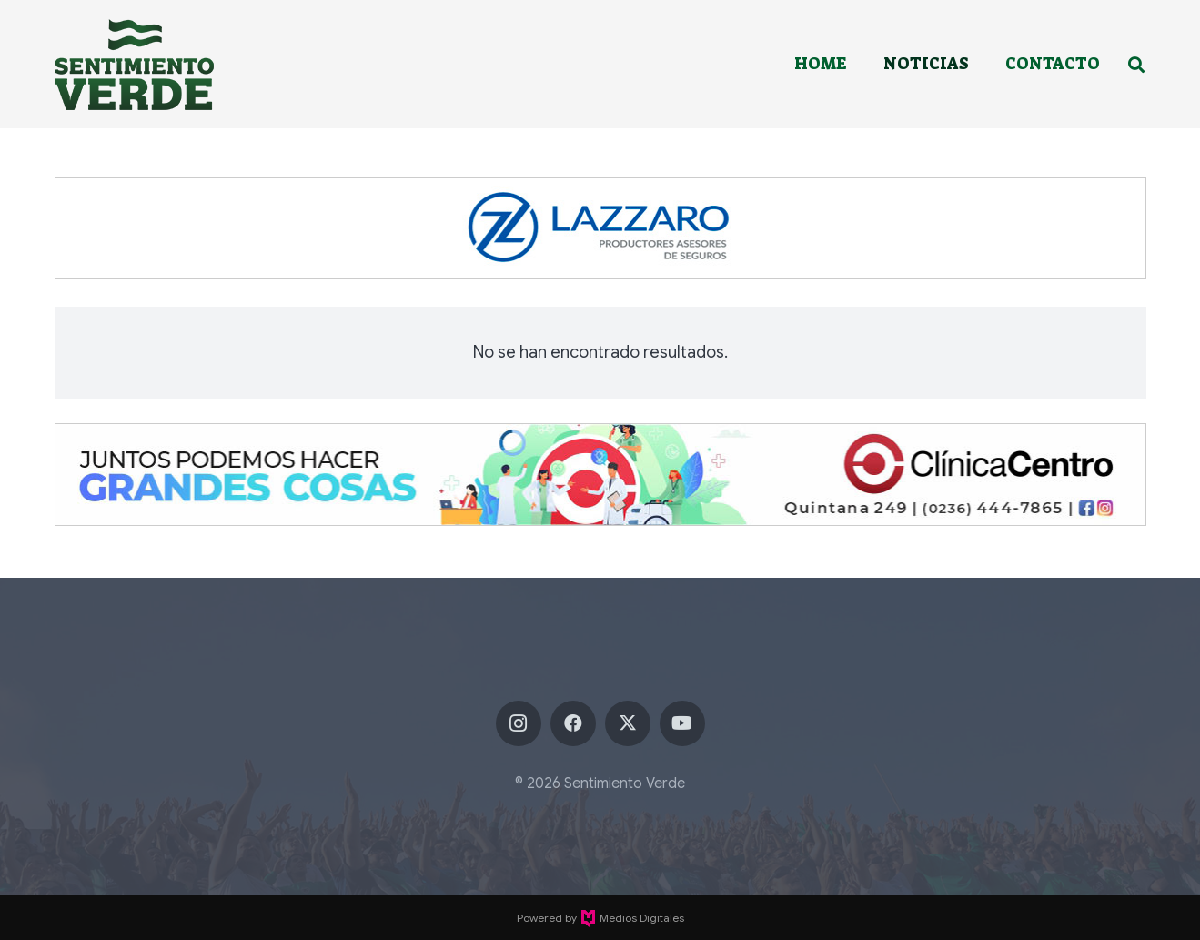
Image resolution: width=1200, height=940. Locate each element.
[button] (1136, 64)
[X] (627, 723)
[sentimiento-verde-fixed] (134, 64)
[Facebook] (573, 723)
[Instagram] (518, 723)
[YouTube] (682, 723)
